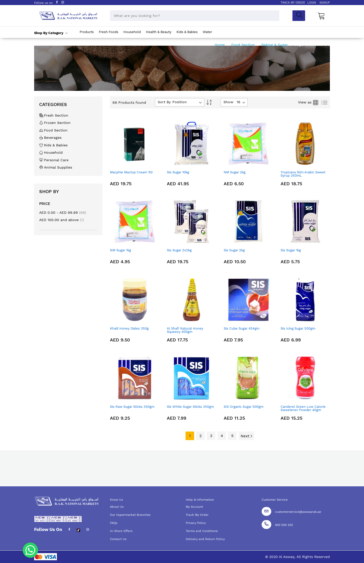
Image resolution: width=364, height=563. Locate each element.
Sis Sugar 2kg (234, 250)
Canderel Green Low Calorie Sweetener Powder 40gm (303, 408)
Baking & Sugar (275, 45)
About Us (117, 506)
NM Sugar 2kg (234, 172)
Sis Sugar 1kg (291, 250)
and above (61, 220)
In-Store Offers (121, 531)
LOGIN (311, 2)
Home (220, 45)
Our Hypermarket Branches (130, 515)
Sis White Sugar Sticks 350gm (190, 407)
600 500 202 (284, 525)
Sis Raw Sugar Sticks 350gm (132, 407)
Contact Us (118, 539)
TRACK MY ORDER (293, 2)
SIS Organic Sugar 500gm (243, 407)
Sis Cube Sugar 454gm (241, 328)
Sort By (164, 102)
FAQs (113, 523)
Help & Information (200, 499)
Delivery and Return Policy (205, 539)
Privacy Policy (196, 523)
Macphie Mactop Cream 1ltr (131, 172)
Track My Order (197, 515)
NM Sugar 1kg (120, 250)
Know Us (116, 499)
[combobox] (194, 15)
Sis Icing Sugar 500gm (298, 328)
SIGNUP (325, 2)
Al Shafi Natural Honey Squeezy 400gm (185, 330)
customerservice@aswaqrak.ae (298, 512)
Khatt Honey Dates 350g (129, 328)
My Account (194, 506)
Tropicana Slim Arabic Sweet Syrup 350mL (303, 173)
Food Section (243, 45)
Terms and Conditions (202, 531)
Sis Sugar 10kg (178, 172)
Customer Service (275, 499)
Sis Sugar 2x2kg (179, 250)
